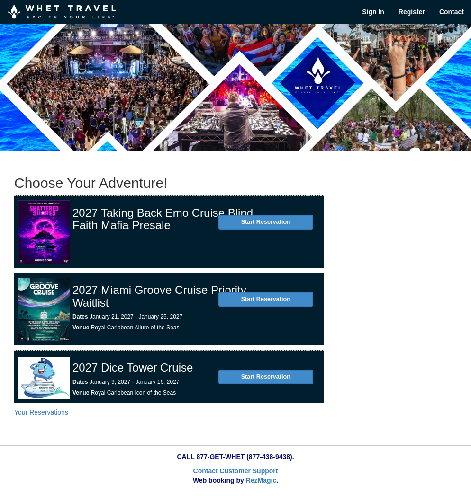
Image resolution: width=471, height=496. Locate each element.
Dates (80, 317)
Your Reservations (41, 412)
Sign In (373, 12)
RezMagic (261, 480)
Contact (451, 12)
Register (412, 12)
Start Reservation (265, 222)
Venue (80, 328)
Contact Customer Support (235, 471)
